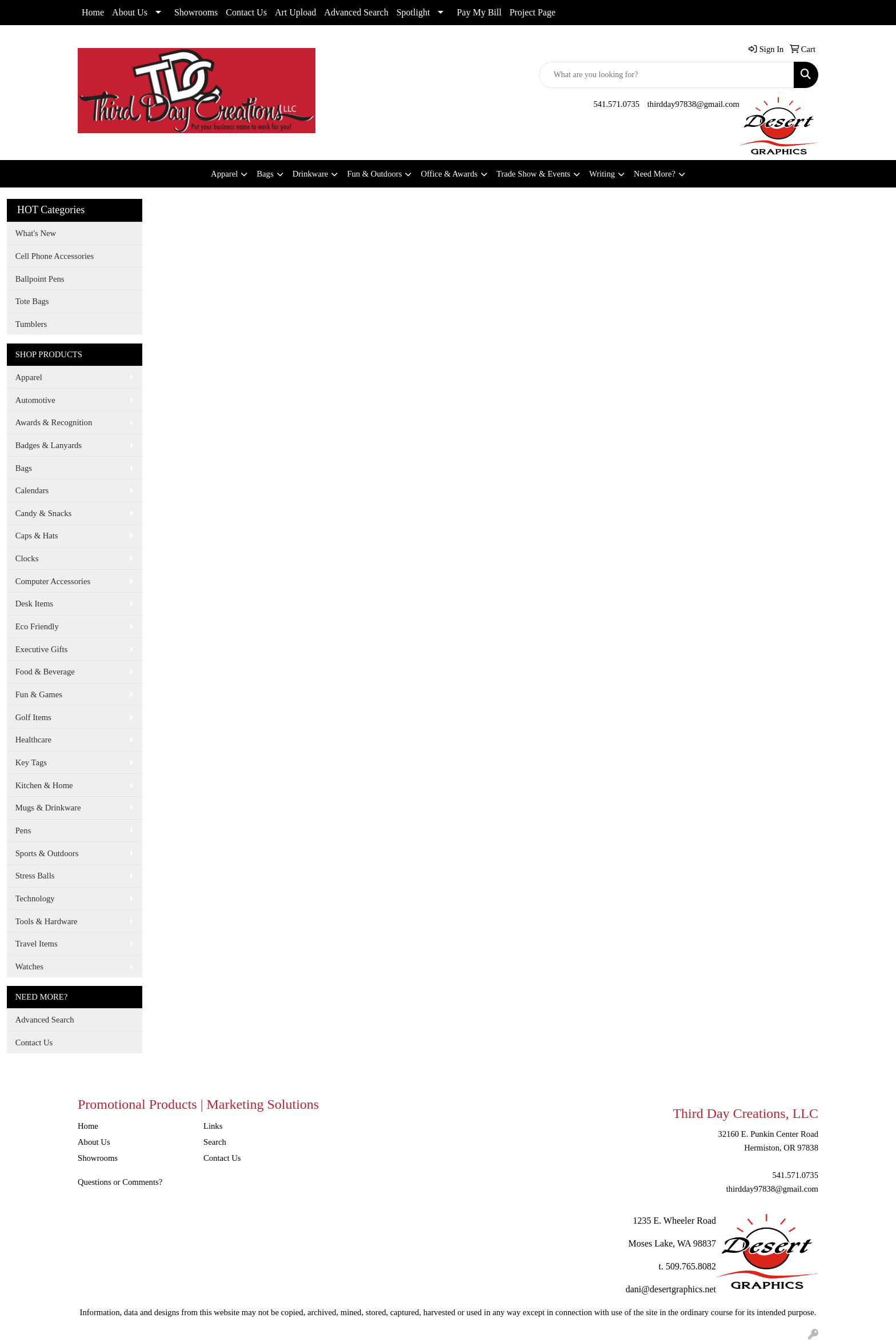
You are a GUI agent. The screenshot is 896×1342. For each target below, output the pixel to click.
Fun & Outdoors (374, 173)
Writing (602, 173)
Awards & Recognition (54, 422)
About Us (129, 12)
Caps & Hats (36, 535)
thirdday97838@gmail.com (693, 104)
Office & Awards (449, 173)
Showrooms (196, 12)
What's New (35, 233)
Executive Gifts (41, 649)
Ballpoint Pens (40, 278)
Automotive (35, 400)
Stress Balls (35, 875)
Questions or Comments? (120, 1182)
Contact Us (246, 12)
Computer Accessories (52, 581)
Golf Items (33, 717)
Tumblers (31, 324)
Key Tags (31, 762)
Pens (23, 830)
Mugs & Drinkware (48, 807)
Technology (35, 898)
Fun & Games (38, 694)
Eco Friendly (37, 626)
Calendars (32, 490)
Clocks (27, 558)
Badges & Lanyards (48, 445)
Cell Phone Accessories (54, 256)
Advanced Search (356, 12)
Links (212, 1126)
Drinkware (311, 173)
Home (93, 12)
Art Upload (295, 12)
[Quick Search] (666, 75)
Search (214, 1142)
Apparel (224, 173)
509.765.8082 (691, 1266)
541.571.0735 (616, 104)
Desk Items (34, 603)
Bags (265, 173)
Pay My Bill (479, 12)
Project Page (532, 12)
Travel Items (36, 943)
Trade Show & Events (533, 173)
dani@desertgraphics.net (671, 1289)
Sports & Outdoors (47, 853)
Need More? (654, 173)
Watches (29, 966)
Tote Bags (32, 301)
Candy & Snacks (43, 513)
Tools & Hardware (46, 921)
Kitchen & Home (44, 785)
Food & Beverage (45, 671)
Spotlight (413, 12)
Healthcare (33, 739)
